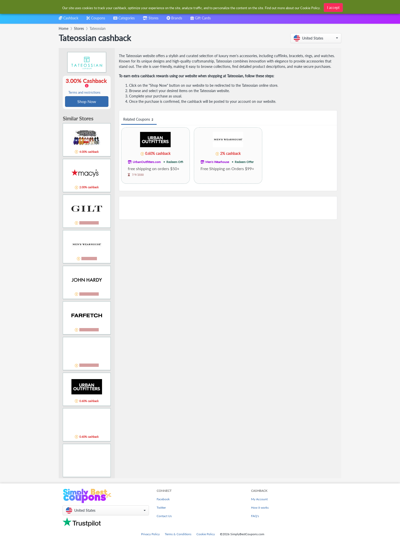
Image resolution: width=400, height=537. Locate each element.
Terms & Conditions (178, 534)
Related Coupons (139, 119)
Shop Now (86, 101)
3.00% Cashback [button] (86, 86)
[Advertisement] (228, 207)
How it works (260, 508)
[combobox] (124, 20)
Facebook (163, 500)
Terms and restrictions (84, 92)
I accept (333, 7)
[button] (315, 38)
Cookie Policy (205, 534)
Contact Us (164, 516)
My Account (259, 500)
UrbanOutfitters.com (147, 162)
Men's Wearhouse (217, 162)
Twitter (161, 508)
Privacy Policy (150, 534)
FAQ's (255, 516)
